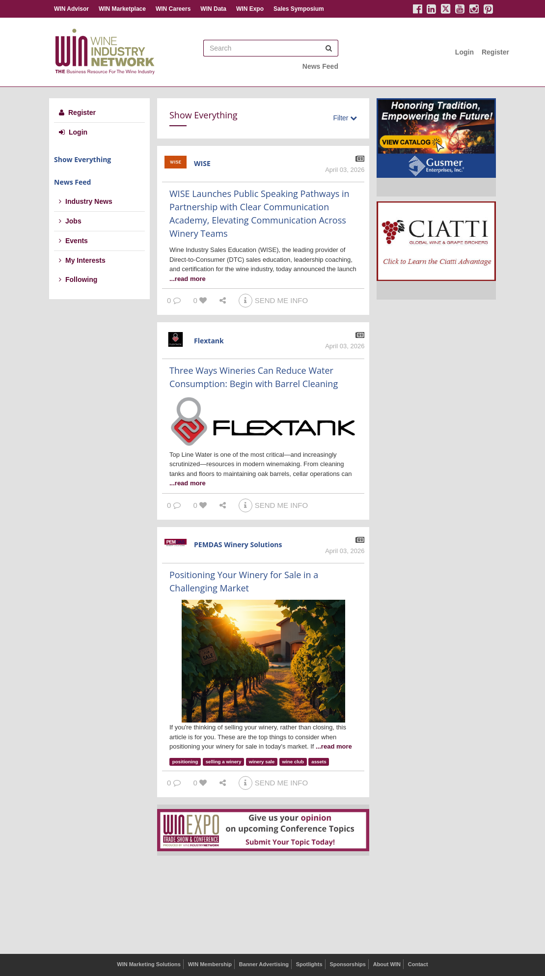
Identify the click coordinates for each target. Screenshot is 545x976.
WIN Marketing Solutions (149, 964)
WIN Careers (173, 8)
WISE (202, 163)
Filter (345, 118)
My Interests (82, 260)
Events (73, 241)
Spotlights (309, 964)
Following (78, 279)
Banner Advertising (264, 964)
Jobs (70, 221)
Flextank (209, 340)
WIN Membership (210, 964)
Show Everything (82, 159)
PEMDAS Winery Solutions (238, 544)
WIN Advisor (71, 8)
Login (464, 52)
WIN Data (213, 8)
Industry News (85, 201)
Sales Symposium (298, 8)
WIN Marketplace (122, 8)
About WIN (387, 964)
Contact (418, 964)
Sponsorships (347, 964)
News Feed (320, 66)
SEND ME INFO (273, 300)
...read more (187, 278)
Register (495, 52)
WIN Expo (250, 8)
